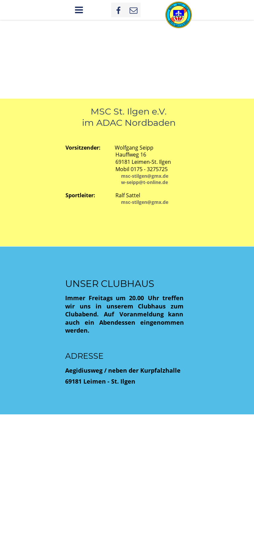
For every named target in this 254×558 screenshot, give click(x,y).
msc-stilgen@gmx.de (144, 176)
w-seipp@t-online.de (144, 182)
